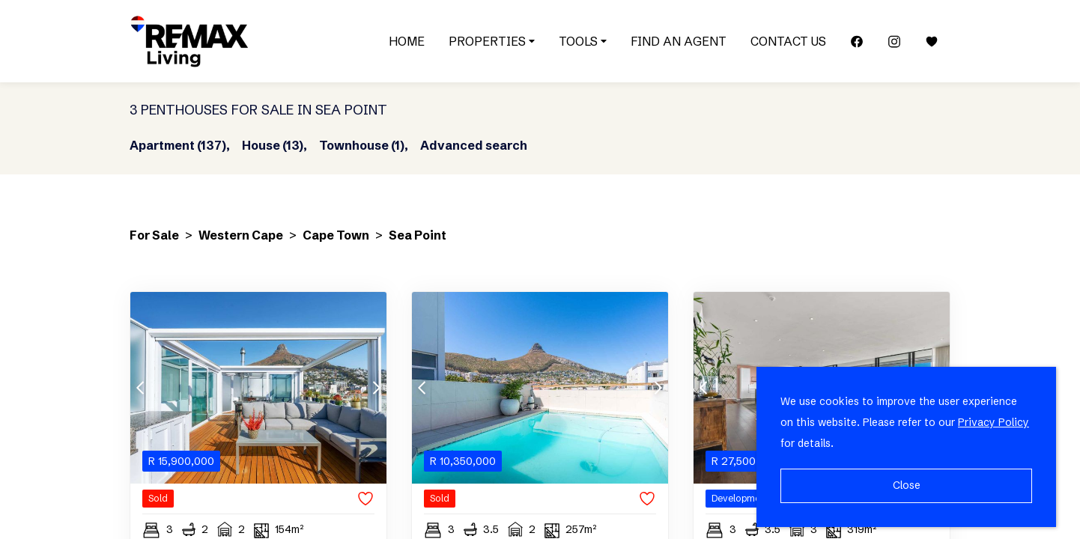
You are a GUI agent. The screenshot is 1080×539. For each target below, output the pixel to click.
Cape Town (336, 235)
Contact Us (788, 41)
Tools (583, 41)
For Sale (154, 235)
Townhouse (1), (363, 145)
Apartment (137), (180, 145)
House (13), (274, 145)
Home (407, 41)
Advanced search (473, 145)
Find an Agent (678, 41)
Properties (492, 41)
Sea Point (417, 235)
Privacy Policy (993, 422)
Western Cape (240, 235)
